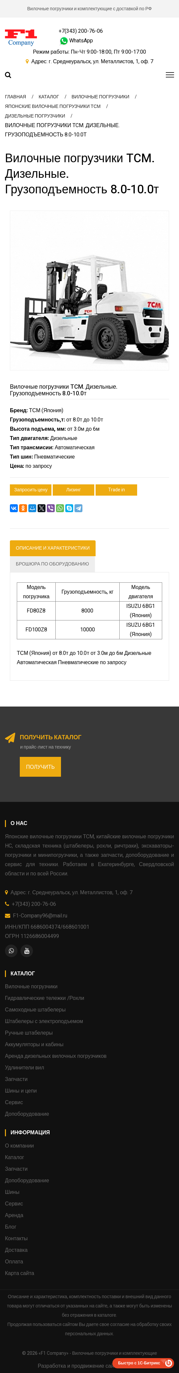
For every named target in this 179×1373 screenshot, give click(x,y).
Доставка (16, 1250)
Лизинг (73, 489)
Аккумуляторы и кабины (34, 1045)
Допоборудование (27, 1114)
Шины (12, 1192)
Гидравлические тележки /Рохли (44, 998)
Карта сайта (19, 1273)
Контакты (16, 1239)
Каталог (14, 1157)
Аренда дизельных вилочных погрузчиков (55, 1056)
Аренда (14, 1215)
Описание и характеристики (53, 548)
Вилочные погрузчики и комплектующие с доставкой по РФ (89, 8)
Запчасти (16, 1079)
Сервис (14, 1102)
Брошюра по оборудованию (52, 564)
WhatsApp (76, 41)
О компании (19, 1146)
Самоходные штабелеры (35, 1010)
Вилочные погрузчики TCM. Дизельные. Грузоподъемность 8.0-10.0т (63, 390)
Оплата (14, 1262)
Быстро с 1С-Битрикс (139, 1363)
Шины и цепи (21, 1091)
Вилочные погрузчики (31, 987)
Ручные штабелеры (29, 1033)
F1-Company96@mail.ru (40, 916)
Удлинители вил (24, 1068)
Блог (10, 1227)
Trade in (116, 489)
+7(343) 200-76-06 (81, 31)
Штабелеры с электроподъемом (44, 1021)
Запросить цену (30, 489)
